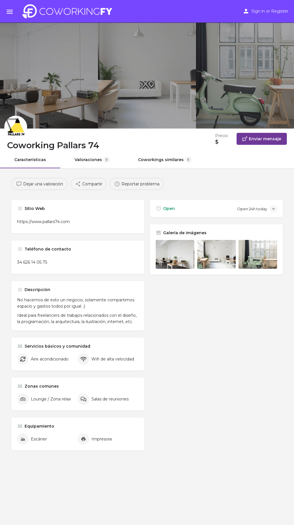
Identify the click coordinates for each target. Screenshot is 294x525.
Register (279, 11)
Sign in (258, 11)
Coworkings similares (164, 159)
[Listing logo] (15, 127)
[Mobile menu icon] (10, 11)
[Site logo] (68, 11)
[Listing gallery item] (175, 254)
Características (30, 159)
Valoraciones (92, 159)
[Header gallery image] (49, 64)
